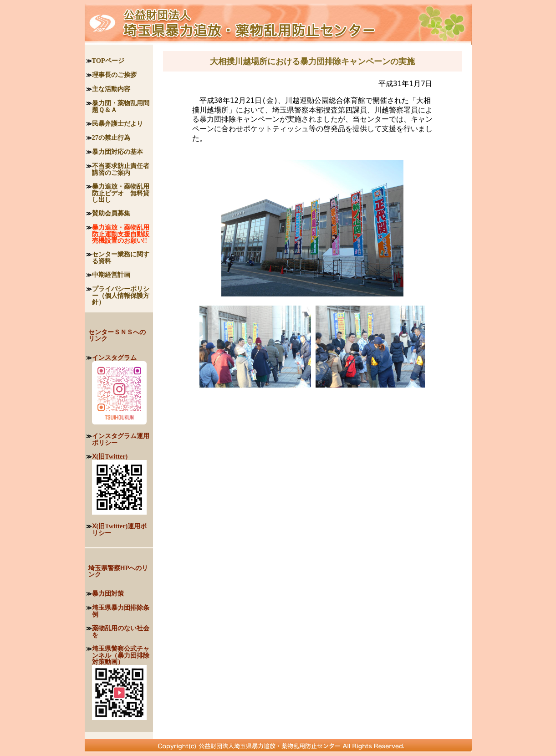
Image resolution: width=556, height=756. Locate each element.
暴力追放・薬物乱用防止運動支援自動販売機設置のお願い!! (120, 234)
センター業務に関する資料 (120, 257)
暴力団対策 (108, 593)
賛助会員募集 (111, 213)
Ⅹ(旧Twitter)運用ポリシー (119, 529)
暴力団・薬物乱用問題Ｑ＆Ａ (120, 106)
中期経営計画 (111, 274)
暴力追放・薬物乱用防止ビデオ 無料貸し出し (120, 193)
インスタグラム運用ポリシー (120, 439)
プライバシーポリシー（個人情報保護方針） (120, 295)
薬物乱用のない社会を (120, 631)
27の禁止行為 (111, 137)
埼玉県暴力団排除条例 (120, 611)
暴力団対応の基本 (117, 151)
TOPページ (108, 60)
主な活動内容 (111, 88)
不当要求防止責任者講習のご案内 (120, 169)
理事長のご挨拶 (114, 74)
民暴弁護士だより (117, 123)
